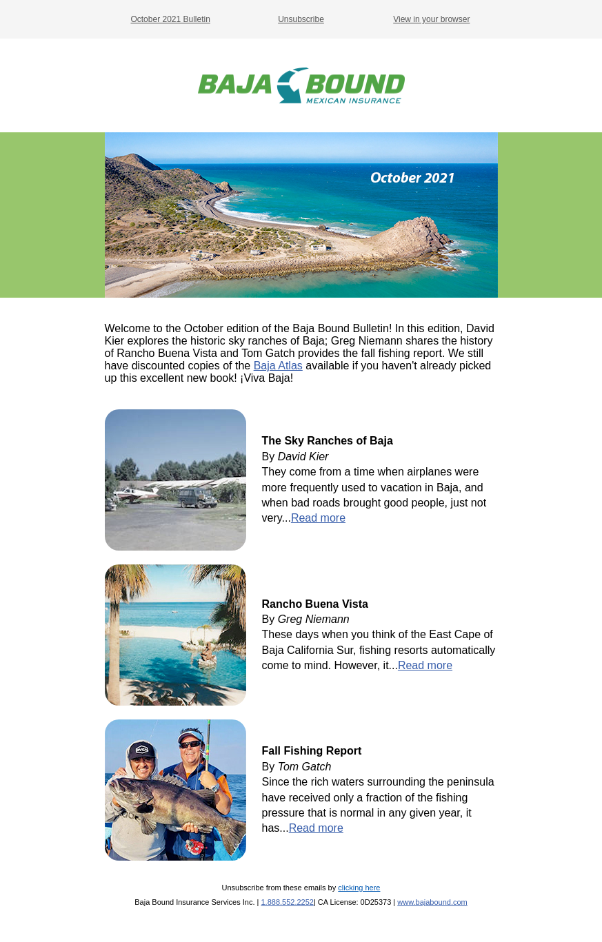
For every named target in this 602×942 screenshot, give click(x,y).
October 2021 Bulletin (170, 19)
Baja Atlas (278, 365)
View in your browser (431, 19)
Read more (318, 518)
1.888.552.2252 (287, 902)
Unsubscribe (301, 19)
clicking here (359, 887)
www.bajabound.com (432, 902)
